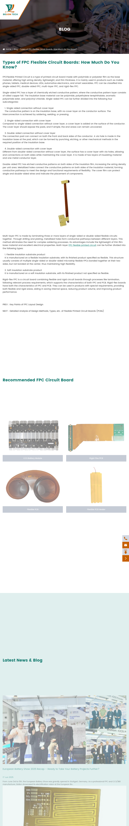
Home (8, 49)
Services (46, 12)
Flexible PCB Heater (96, 510)
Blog (16, 49)
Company (73, 12)
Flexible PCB (32, 510)
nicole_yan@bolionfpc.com (73, 4)
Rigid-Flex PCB (96, 459)
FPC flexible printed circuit (82, 245)
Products (32, 12)
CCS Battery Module (32, 459)
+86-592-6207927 (42, 4)
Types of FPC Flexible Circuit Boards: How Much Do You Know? (48, 49)
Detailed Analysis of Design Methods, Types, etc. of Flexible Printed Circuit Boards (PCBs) (57, 311)
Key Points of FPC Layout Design (26, 304)
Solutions (59, 12)
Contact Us (112, 12)
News (100, 12)
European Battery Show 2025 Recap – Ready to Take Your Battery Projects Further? (51, 770)
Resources (88, 12)
